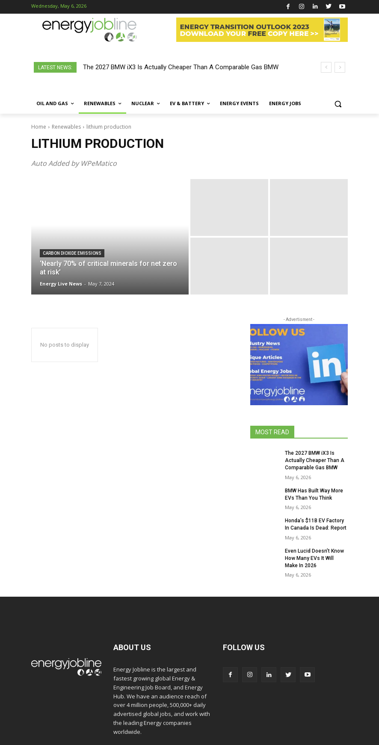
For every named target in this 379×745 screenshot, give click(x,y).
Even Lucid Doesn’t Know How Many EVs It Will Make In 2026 (314, 558)
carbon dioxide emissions (72, 253)
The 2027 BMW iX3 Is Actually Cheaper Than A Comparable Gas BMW (180, 67)
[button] (338, 104)
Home (38, 126)
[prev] (326, 67)
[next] (340, 67)
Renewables (66, 126)
